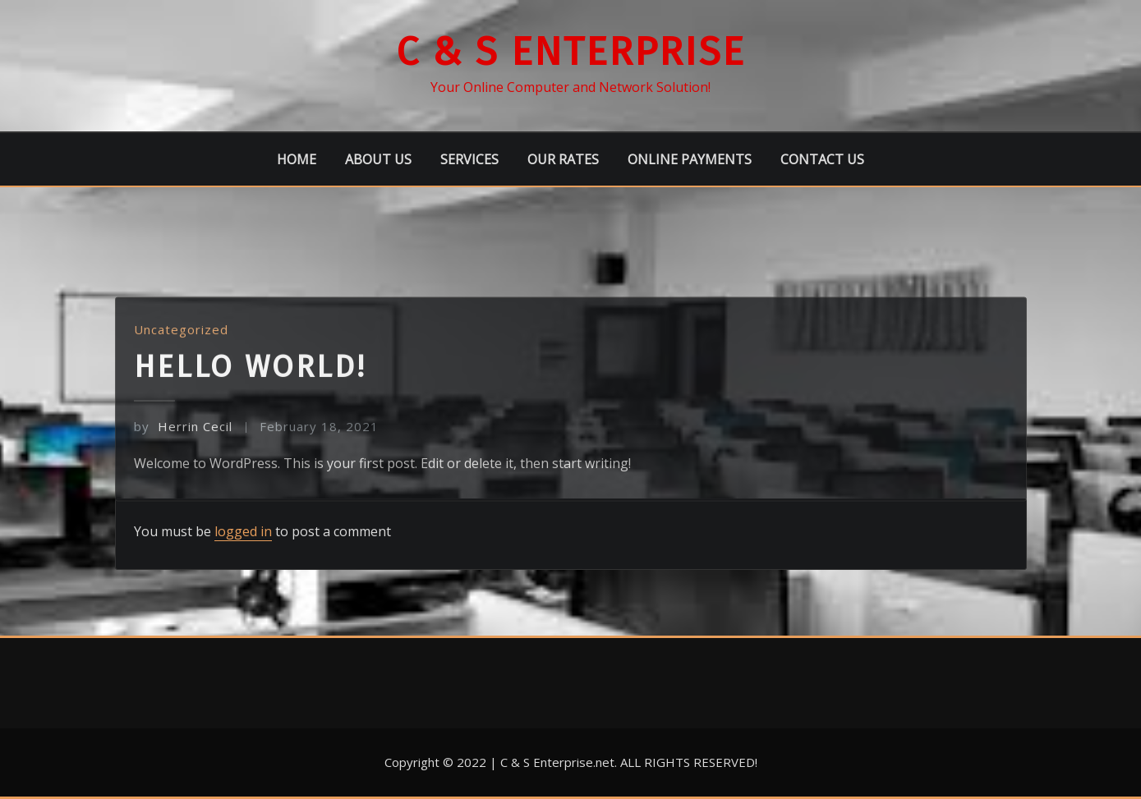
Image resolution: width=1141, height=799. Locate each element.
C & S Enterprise (570, 52)
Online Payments (690, 159)
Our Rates (563, 159)
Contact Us (822, 159)
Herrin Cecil (183, 447)
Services (469, 159)
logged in (243, 531)
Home (296, 159)
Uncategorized (181, 350)
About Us (378, 159)
